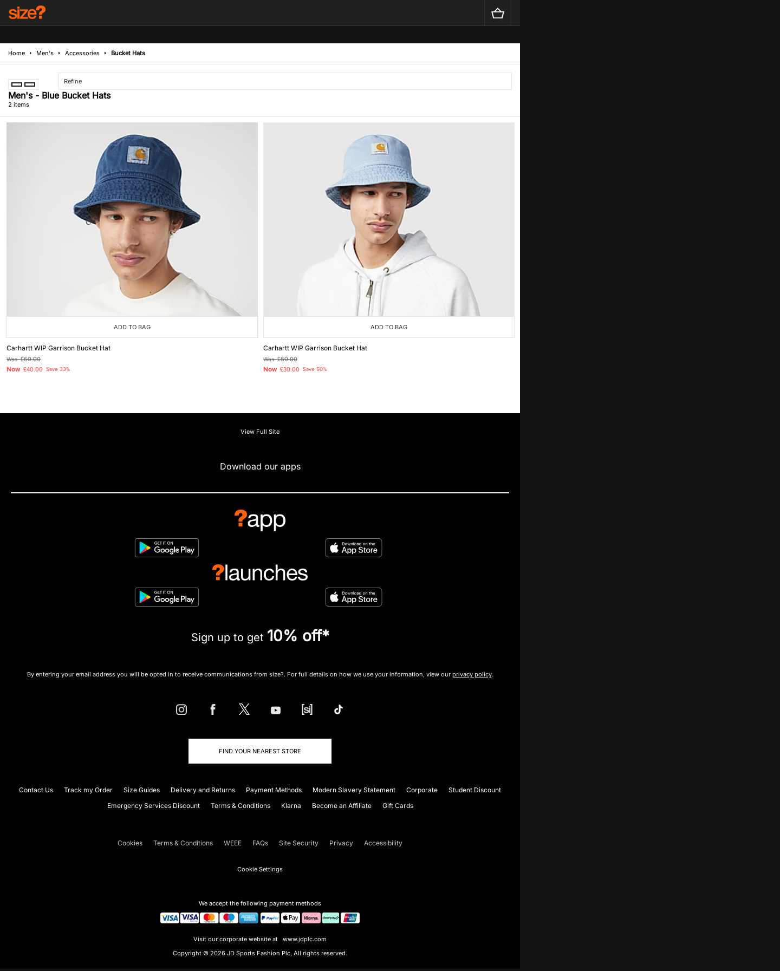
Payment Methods (274, 790)
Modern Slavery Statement (354, 790)
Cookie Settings (260, 869)
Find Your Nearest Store (260, 751)
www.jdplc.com (304, 939)
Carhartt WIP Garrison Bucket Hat (58, 348)
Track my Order (88, 790)
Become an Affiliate (342, 805)
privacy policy (472, 674)
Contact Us (36, 790)
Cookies (130, 843)
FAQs (260, 843)
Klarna (291, 805)
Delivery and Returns (203, 790)
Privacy (341, 843)
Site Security (298, 843)
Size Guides (141, 790)
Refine (73, 81)
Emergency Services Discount (153, 805)
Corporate (422, 790)
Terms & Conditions (240, 805)
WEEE (233, 843)
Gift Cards (397, 805)
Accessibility (383, 843)
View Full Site (260, 431)
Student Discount (474, 790)
